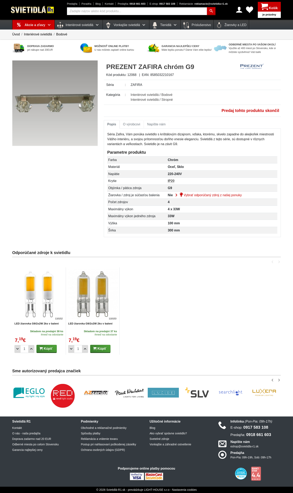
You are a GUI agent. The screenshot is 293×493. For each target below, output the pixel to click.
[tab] (112, 124)
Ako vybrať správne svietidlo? (168, 433)
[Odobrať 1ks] (17, 349)
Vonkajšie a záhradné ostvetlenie (170, 444)
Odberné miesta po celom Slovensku (35, 444)
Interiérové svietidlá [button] (78, 25)
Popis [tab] (111, 124)
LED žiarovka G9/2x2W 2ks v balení (36, 323)
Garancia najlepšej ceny (27, 449)
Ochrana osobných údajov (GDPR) (103, 449)
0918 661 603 (131, 3)
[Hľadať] (211, 11)
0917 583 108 (162, 3)
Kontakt (109, 3)
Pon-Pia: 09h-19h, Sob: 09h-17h (251, 457)
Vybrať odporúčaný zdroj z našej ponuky (208, 195)
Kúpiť (45, 348)
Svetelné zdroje (159, 438)
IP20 (171, 181)
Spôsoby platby (91, 433)
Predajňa (72, 3)
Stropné (167, 99)
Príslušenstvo (197, 25)
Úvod (16, 34)
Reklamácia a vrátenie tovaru (99, 438)
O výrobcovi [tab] (131, 124)
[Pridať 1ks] (31, 349)
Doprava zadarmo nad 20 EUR (31, 438)
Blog (98, 3)
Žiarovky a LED (231, 25)
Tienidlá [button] (165, 25)
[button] (273, 261)
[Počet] (24, 349)
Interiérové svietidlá (38, 34)
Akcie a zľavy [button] (38, 25)
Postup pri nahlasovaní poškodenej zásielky (108, 444)
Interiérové (145, 94)
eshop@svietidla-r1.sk (245, 446)
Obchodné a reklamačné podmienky (104, 427)
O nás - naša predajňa (26, 433)
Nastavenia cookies (184, 489)
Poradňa (86, 3)
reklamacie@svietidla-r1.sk (203, 3)
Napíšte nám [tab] (156, 124)
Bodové (61, 34)
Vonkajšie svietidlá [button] (126, 25)
